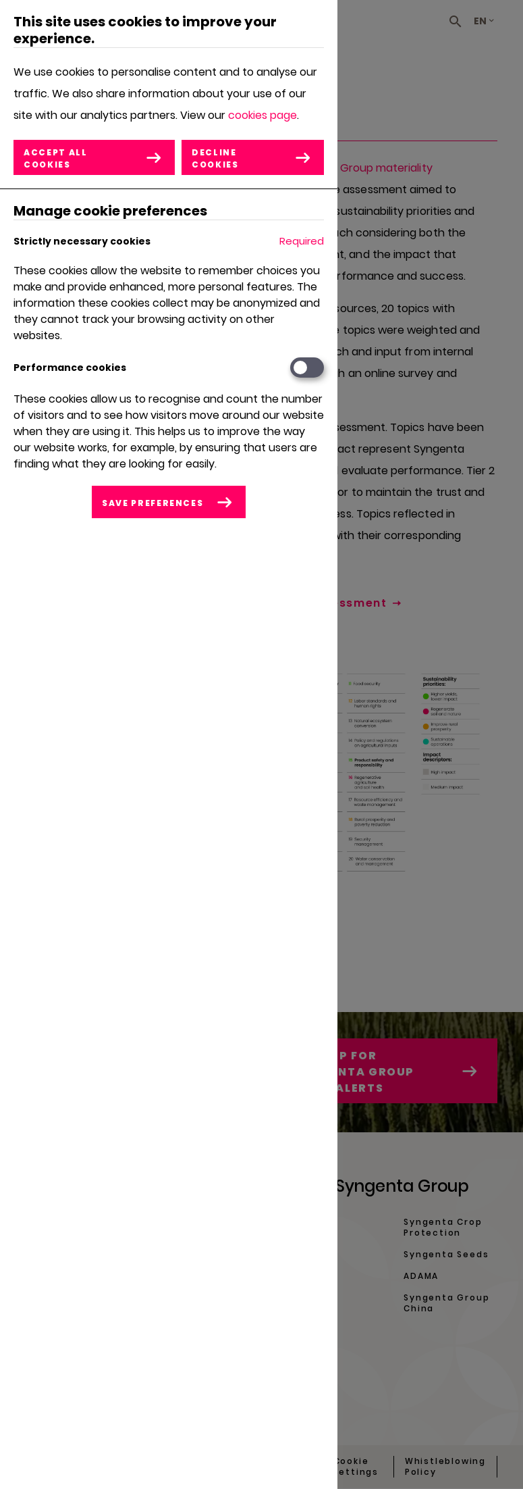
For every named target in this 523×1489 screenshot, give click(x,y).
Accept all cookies (56, 158)
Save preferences (152, 503)
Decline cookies (215, 158)
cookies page (262, 115)
